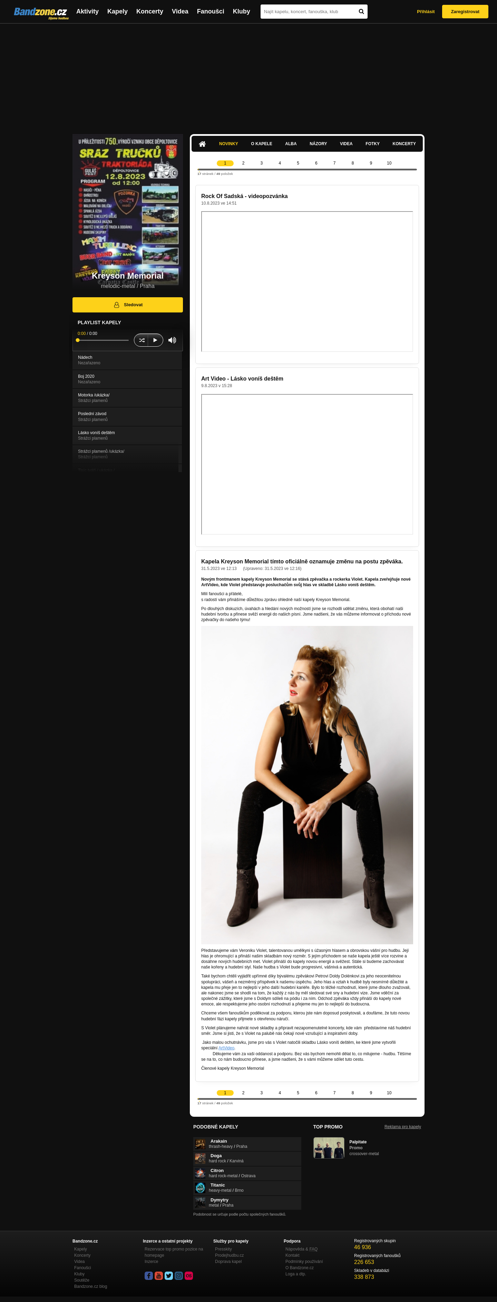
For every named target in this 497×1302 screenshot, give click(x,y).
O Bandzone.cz (299, 1267)
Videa (180, 11)
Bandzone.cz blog (90, 1286)
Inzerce (151, 1261)
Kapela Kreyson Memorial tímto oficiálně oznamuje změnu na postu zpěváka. (302, 561)
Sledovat (128, 305)
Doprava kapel (228, 1261)
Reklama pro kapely (402, 1126)
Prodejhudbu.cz (229, 1255)
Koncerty (149, 11)
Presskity (223, 1249)
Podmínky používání (304, 1261)
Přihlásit (426, 11)
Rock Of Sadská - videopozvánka (244, 196)
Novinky (228, 143)
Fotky (373, 143)
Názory (318, 143)
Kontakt (292, 1255)
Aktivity (87, 11)
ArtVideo (226, 1048)
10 (389, 163)
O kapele (261, 143)
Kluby (241, 11)
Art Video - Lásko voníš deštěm (242, 379)
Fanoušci (210, 11)
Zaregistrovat (465, 11)
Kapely (117, 11)
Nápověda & (301, 1249)
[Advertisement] (248, 75)
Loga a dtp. (295, 1274)
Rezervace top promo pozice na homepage (174, 1252)
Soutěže (81, 1280)
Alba (290, 143)
